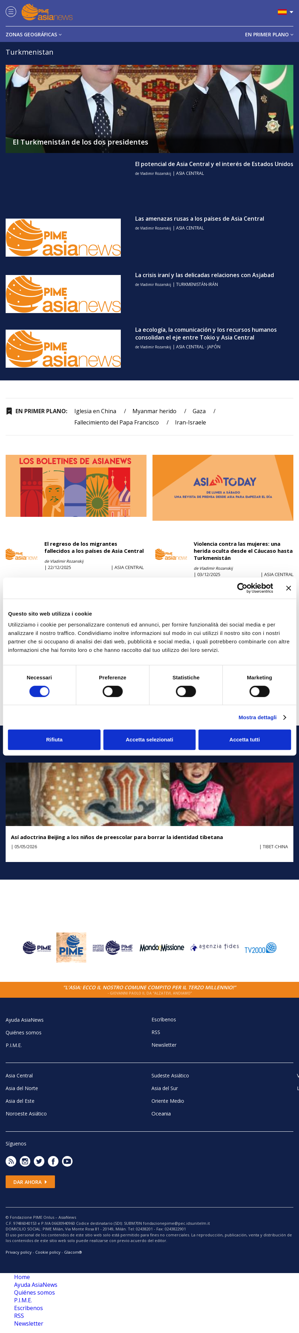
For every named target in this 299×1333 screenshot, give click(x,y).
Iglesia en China (95, 411)
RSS (155, 1032)
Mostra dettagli (257, 717)
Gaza (199, 411)
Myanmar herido (154, 411)
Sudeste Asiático (170, 1075)
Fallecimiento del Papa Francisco (116, 422)
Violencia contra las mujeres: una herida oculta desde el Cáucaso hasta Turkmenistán (243, 550)
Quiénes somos (24, 1032)
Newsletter (163, 1044)
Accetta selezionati (149, 739)
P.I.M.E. (14, 1045)
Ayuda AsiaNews (25, 1019)
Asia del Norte (22, 1088)
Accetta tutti (244, 739)
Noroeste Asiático (26, 1113)
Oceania (161, 1113)
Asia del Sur (164, 1088)
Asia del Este (20, 1100)
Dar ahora (30, 1182)
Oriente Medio (167, 1100)
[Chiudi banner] (288, 588)
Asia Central (19, 1075)
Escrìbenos (163, 1019)
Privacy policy (19, 1252)
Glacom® (73, 1252)
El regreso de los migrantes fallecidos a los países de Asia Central (94, 547)
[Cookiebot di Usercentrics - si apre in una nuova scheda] (242, 588)
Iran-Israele (190, 422)
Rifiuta (54, 739)
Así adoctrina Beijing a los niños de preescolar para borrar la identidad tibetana (117, 836)
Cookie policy (48, 1252)
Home (22, 1277)
